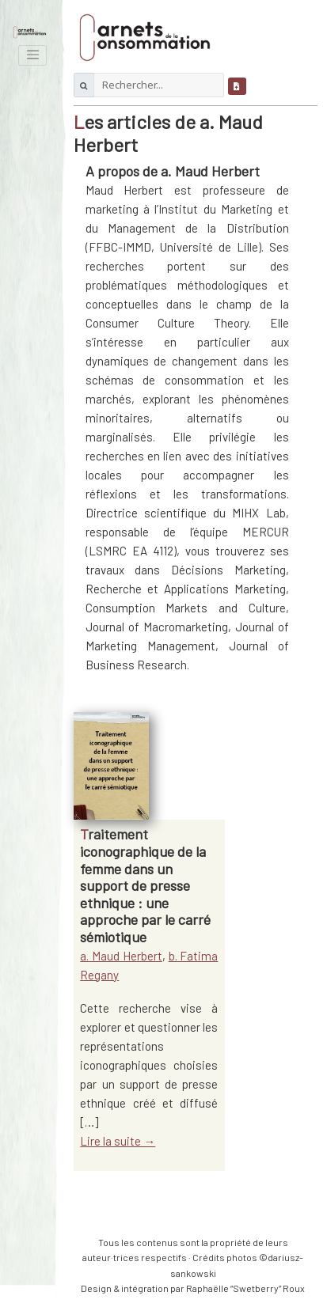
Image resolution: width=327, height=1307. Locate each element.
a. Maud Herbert (121, 956)
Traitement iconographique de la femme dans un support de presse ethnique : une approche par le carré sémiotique (145, 885)
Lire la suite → (117, 1141)
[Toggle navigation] (32, 55)
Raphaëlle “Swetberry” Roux (245, 1288)
